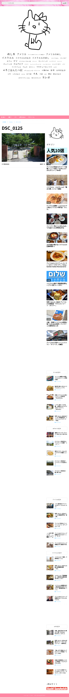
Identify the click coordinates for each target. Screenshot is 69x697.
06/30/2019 (58, 411)
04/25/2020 (58, 456)
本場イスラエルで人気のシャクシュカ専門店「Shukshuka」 (61, 396)
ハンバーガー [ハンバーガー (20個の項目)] (56, 64)
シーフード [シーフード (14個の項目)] (52, 61)
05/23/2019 (58, 465)
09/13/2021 (58, 546)
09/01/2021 (58, 528)
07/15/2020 (58, 381)
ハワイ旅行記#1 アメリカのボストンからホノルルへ (61, 505)
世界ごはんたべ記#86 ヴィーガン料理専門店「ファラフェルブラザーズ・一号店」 (61, 418)
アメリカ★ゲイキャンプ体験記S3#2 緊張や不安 (61, 543)
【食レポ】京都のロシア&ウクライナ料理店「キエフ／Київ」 (61, 652)
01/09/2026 (58, 591)
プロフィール (31, 117)
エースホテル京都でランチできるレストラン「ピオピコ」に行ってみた (61, 671)
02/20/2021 (58, 580)
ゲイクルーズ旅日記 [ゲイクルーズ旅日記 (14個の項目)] (25, 61)
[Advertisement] (34, 99)
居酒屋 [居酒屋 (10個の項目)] (23, 74)
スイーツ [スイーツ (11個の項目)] (59, 61)
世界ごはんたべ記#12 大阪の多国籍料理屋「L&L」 (61, 567)
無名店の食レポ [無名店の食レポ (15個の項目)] (36, 77)
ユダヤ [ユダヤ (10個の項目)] (55, 67)
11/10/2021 (58, 601)
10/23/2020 (58, 518)
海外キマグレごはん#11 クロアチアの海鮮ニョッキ (61, 452)
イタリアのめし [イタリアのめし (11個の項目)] (55, 58)
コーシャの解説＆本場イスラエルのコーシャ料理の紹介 (61, 378)
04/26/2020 (58, 560)
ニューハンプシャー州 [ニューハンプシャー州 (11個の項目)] (35, 64)
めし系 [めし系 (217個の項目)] (11, 54)
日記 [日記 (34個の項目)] (41, 74)
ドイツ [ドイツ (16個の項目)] (26, 64)
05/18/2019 (58, 474)
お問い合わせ (22, 117)
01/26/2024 (58, 635)
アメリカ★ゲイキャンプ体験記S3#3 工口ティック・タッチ (61, 534)
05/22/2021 (58, 645)
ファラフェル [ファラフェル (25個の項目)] (16, 67)
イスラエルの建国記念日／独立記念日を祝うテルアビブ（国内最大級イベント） (61, 588)
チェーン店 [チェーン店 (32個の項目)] (7, 64)
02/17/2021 (58, 570)
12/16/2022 (58, 436)
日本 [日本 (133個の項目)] (35, 74)
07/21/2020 (58, 400)
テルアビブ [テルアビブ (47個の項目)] (18, 64)
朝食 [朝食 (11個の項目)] (45, 74)
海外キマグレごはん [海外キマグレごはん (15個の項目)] (24, 77)
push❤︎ (64, 3)
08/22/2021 (58, 422)
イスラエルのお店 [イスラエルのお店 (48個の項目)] (23, 58)
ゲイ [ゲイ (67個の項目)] (16, 61)
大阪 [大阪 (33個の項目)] (9, 74)
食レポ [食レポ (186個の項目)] (46, 77)
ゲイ (16, 117)
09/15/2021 (58, 538)
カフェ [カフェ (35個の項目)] (9, 61)
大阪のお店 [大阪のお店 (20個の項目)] (16, 74)
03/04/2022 (58, 655)
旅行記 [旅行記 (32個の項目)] (29, 74)
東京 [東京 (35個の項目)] (50, 74)
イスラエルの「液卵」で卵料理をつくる (61, 557)
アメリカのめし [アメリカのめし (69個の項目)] (53, 54)
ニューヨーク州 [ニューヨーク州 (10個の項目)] (47, 64)
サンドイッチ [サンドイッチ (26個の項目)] (43, 61)
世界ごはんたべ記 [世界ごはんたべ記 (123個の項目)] (13, 70)
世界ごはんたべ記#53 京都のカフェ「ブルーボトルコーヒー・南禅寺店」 (61, 642)
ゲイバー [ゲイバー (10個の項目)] (35, 61)
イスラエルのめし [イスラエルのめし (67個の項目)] (40, 58)
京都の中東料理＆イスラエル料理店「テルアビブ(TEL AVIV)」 (61, 661)
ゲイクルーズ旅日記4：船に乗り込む (61, 471)
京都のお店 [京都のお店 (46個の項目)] (61, 70)
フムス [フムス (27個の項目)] (25, 67)
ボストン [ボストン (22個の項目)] (32, 67)
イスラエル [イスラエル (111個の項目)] (8, 58)
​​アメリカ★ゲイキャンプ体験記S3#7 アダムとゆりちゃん (61, 598)
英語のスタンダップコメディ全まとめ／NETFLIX (61, 433)
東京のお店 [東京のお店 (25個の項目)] (57, 74)
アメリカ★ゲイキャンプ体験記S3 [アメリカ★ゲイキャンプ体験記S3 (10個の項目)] (36, 54)
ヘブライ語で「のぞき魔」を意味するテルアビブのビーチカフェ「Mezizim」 (61, 407)
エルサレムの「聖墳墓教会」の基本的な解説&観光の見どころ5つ (61, 577)
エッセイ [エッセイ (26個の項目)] (63, 58)
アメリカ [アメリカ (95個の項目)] (21, 54)
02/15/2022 (58, 508)
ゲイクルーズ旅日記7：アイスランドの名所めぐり (61, 462)
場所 (9, 117)
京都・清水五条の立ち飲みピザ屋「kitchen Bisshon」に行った (61, 632)
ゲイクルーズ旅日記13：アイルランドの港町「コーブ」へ (61, 443)
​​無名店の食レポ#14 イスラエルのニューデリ (61, 387)
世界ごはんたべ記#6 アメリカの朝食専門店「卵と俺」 (61, 515)
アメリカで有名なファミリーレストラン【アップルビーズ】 (61, 525)
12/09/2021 (58, 389)
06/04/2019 (58, 446)
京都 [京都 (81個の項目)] (52, 70)
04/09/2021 (58, 674)
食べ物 (2, 117)
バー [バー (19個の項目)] (63, 64)
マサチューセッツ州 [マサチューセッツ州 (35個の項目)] (44, 67)
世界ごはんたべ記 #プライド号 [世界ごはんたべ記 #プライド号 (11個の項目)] (32, 70)
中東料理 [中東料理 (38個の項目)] (45, 70)
